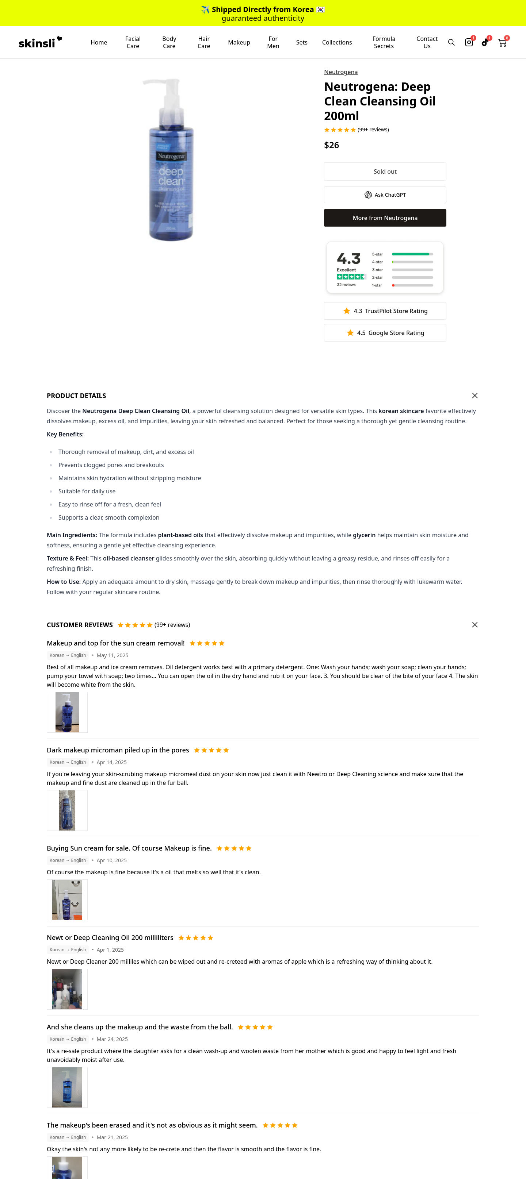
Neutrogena (341, 72)
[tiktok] (485, 42)
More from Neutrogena (385, 218)
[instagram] (469, 42)
